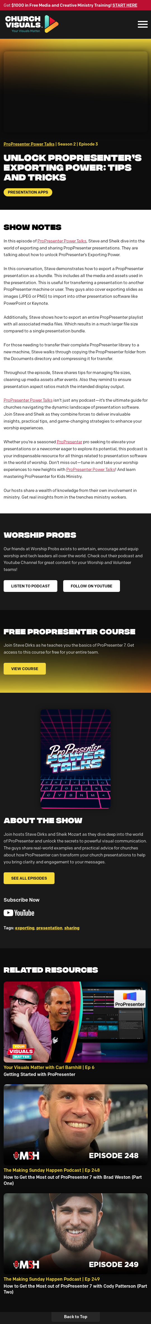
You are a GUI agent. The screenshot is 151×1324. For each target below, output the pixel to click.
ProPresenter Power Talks (29, 144)
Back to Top (75, 1316)
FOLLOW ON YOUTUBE (91, 586)
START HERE (124, 5)
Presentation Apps (28, 192)
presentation (49, 927)
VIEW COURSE (24, 668)
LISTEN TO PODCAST (30, 586)
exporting (24, 927)
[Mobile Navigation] (141, 24)
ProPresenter (69, 441)
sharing (71, 927)
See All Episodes (29, 878)
